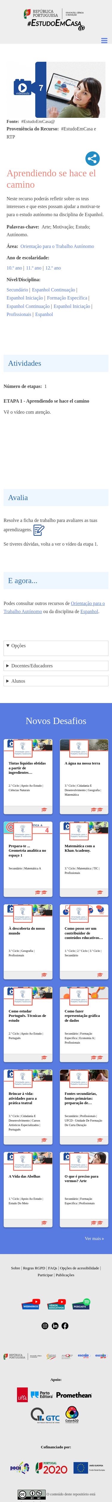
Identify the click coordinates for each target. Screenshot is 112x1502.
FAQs (52, 1268)
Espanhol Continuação (53, 289)
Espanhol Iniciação (25, 297)
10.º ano (14, 267)
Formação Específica (67, 297)
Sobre (15, 1268)
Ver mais (93, 1238)
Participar (45, 1275)
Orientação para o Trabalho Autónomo (57, 246)
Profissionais (19, 314)
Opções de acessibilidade (79, 1268)
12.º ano (53, 267)
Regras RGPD (34, 1268)
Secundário (17, 289)
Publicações (65, 1275)
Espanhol (44, 314)
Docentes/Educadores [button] (32, 665)
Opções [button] (18, 645)
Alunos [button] (18, 681)
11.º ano (33, 267)
